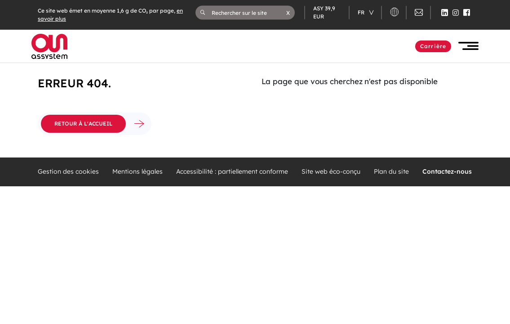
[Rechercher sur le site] (249, 13)
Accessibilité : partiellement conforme (232, 172)
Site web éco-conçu (331, 172)
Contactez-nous (447, 172)
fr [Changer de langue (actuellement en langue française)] (362, 12)
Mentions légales (137, 172)
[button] (288, 13)
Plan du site (391, 172)
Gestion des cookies (68, 172)
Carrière (433, 46)
